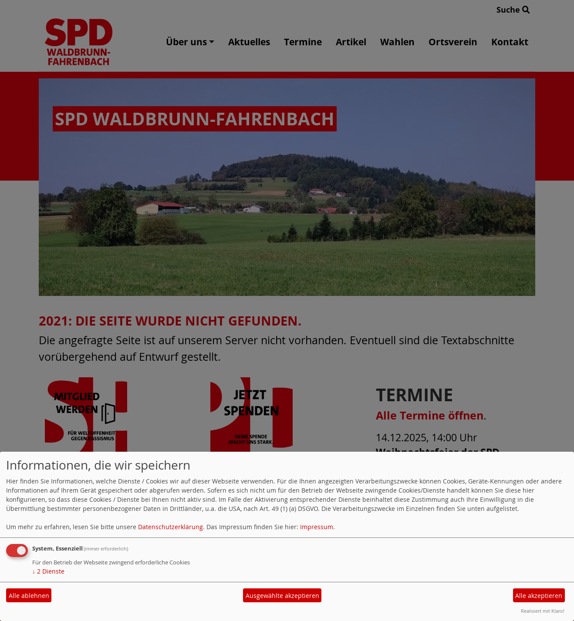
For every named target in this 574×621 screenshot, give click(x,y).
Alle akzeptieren (538, 595)
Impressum (316, 527)
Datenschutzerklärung (170, 527)
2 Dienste (48, 571)
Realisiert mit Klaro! (542, 611)
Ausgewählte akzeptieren (282, 595)
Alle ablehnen (29, 595)
